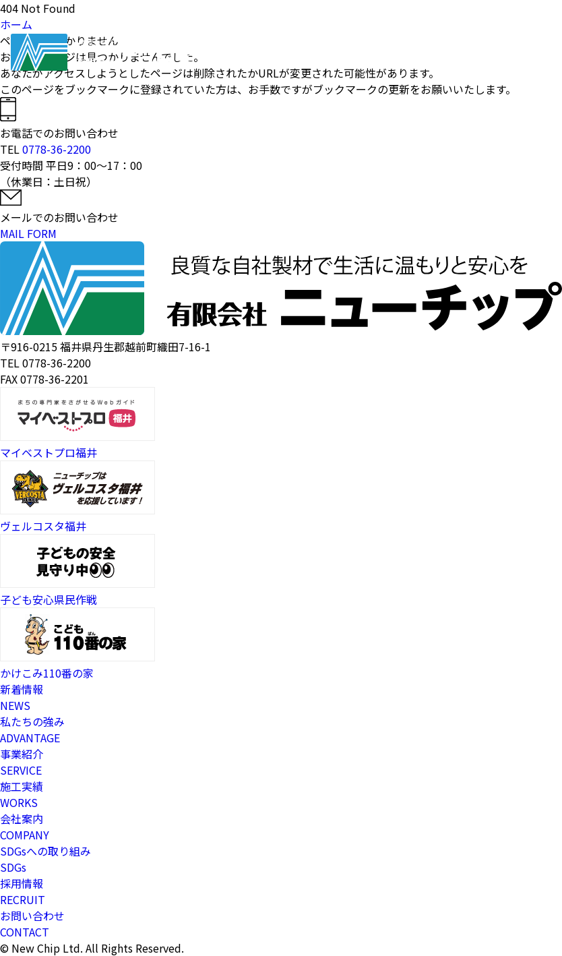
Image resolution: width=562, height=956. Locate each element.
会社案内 (390, 54)
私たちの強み (278, 54)
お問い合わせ (463, 54)
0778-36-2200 (56, 149)
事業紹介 (323, 54)
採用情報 (424, 54)
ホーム (242, 54)
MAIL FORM (28, 233)
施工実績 (356, 54)
